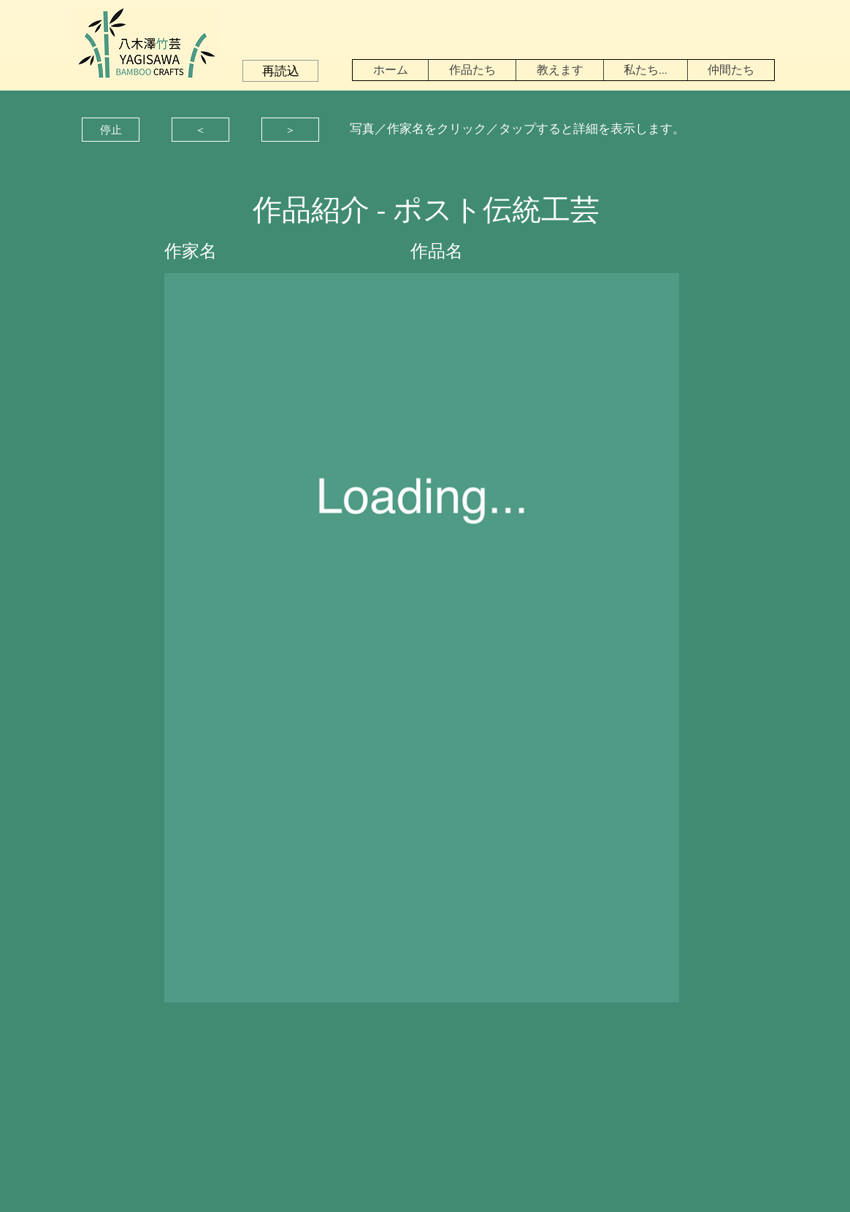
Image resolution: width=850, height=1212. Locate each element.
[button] (280, 71)
